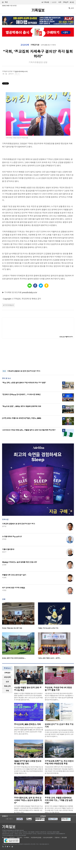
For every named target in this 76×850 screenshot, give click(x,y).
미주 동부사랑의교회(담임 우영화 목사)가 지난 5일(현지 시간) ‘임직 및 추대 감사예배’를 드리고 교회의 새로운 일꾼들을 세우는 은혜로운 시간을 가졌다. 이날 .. (28, 809)
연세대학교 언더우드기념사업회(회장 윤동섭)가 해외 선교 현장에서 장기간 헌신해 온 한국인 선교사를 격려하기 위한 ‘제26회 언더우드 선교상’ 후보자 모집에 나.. (59, 733)
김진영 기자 (11, 71)
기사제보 (26, 837)
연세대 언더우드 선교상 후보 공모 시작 (59, 725)
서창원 (4, 590)
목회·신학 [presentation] (7, 686)
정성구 (4, 552)
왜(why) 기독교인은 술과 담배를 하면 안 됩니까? (19, 562)
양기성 (4, 526)
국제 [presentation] (7, 691)
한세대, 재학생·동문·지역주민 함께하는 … (14, 658)
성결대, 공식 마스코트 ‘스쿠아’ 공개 (48, 628)
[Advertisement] (38, 354)
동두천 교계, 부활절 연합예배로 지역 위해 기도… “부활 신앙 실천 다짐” (59, 800)
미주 (59, 2)
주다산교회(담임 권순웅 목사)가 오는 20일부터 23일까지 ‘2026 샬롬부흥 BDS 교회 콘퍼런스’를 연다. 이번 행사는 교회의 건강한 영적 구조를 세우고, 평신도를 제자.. (28, 731)
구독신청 (65, 2)
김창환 (4, 565)
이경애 (4, 577)
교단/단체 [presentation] (7, 677)
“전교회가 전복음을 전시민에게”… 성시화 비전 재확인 (21, 394)
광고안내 (11, 837)
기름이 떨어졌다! (8, 549)
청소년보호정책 (47, 837)
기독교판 (46, 2)
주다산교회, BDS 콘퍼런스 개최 (27, 724)
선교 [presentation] (7, 682)
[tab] (7, 672)
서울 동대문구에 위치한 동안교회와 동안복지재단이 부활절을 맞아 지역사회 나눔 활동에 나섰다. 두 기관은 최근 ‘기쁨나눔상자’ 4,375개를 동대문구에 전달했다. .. (59, 696)
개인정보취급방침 (36, 837)
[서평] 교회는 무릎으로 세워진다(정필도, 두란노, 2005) (21, 418)
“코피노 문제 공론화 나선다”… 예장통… (49, 658)
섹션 (5, 2)
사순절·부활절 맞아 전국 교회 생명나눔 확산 (27, 688)
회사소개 (4, 837)
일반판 (54, 2)
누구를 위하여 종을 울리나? (12, 536)
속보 (4, 371)
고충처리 (57, 837)
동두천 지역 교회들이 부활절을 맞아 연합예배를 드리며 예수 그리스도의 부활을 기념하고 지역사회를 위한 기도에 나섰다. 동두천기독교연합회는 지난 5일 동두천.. (59, 809)
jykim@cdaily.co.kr (21, 71)
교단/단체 (25, 45)
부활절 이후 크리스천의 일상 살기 (14, 575)
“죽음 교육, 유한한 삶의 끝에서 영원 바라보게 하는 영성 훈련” (24, 382)
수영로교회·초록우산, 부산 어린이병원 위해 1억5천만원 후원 (59, 762)
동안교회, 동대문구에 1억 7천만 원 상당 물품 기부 (58, 688)
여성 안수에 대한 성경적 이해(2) (13, 588)
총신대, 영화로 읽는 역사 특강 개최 (12, 628)
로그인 (72, 2)
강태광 (4, 539)
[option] (20, 616)
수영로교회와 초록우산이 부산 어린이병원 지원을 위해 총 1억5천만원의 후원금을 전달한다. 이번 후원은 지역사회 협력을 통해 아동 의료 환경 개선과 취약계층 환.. (59, 770)
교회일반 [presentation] (7, 673)
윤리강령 (64, 837)
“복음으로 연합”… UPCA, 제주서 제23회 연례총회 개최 (21, 406)
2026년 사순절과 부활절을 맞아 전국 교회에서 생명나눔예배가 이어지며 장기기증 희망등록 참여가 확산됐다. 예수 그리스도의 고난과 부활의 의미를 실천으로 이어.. (28, 696)
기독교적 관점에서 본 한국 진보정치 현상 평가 (23, 371)
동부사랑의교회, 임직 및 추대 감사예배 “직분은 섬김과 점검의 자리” (28, 800)
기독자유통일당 (9, 305)
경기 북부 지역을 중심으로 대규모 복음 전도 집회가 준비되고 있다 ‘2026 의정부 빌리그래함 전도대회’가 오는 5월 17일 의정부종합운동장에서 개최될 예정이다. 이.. (28, 770)
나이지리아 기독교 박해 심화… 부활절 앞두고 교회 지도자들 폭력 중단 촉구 (28, 430)
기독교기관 (35, 45)
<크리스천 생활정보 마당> (66, 337)
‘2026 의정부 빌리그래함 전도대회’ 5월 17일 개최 (27, 762)
